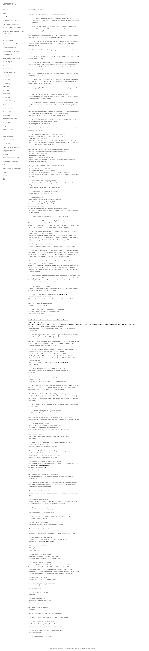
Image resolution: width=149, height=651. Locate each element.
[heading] (8, 4)
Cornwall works (7, 97)
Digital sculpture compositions (11, 51)
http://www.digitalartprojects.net (37, 468)
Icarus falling (6, 83)
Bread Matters (6, 115)
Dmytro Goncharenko (62, 362)
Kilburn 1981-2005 (8, 129)
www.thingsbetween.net (42, 465)
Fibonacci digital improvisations (11, 58)
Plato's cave (6, 86)
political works (6, 122)
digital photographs (8, 62)
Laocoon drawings (8, 108)
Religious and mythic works (10, 161)
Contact (5, 175)
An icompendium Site (90, 648)
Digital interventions (8, 54)
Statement (5, 10)
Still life (5, 165)
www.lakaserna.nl (62, 294)
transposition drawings (9, 151)
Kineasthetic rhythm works (10, 69)
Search (5, 172)
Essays (5, 126)
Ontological (6, 104)
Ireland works (6, 93)
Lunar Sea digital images (9, 101)
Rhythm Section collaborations (11, 24)
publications (6, 133)
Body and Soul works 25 (9, 40)
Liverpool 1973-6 (7, 154)
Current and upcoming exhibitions (12, 20)
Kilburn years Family (8, 136)
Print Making (6, 65)
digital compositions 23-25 (10, 44)
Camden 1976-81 (7, 143)
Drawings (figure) (7, 76)
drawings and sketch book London (12, 168)
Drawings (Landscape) (9, 72)
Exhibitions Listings (8, 17)
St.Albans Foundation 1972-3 (11, 158)
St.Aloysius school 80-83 (9, 140)
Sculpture (5, 37)
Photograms (6, 90)
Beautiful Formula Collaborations (12, 27)
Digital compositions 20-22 (10, 47)
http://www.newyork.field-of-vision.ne (45, 541)
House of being (7, 79)
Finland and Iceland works (10, 118)
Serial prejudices (7, 111)
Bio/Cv (4, 13)
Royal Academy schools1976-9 (11, 147)
